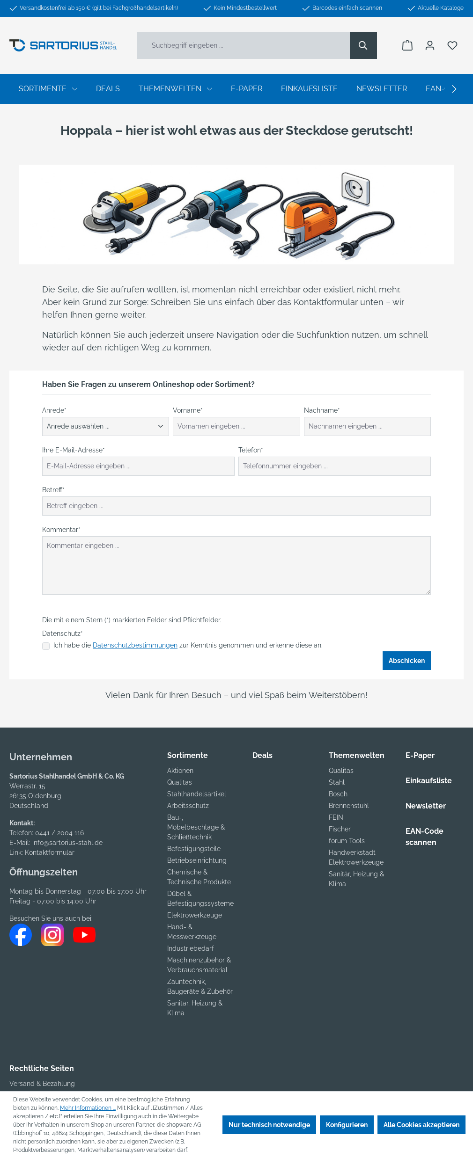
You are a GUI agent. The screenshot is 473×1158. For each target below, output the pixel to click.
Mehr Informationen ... (88, 1108)
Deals (262, 755)
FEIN (336, 817)
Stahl (337, 782)
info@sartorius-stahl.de (67, 842)
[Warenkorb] (407, 45)
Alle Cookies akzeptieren (421, 1125)
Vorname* (188, 410)
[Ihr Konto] (430, 45)
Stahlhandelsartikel (196, 794)
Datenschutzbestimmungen (135, 645)
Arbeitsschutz (188, 805)
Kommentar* (61, 529)
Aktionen (180, 770)
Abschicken (407, 660)
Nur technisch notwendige (269, 1125)
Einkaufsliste (429, 780)
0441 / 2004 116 (59, 833)
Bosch (338, 794)
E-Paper (420, 755)
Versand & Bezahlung (42, 1083)
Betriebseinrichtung (197, 860)
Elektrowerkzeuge (194, 915)
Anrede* (54, 410)
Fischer (340, 829)
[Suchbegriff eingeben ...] (243, 45)
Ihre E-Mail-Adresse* (73, 450)
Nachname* (322, 410)
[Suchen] (363, 45)
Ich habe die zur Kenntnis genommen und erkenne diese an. (188, 645)
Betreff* (53, 490)
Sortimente (187, 755)
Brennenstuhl (349, 805)
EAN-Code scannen (424, 837)
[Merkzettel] (452, 45)
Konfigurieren (347, 1125)
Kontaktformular (49, 852)
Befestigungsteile (194, 848)
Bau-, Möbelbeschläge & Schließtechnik (196, 827)
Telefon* (250, 450)
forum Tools (347, 841)
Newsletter (426, 805)
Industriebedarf (190, 948)
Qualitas (179, 782)
